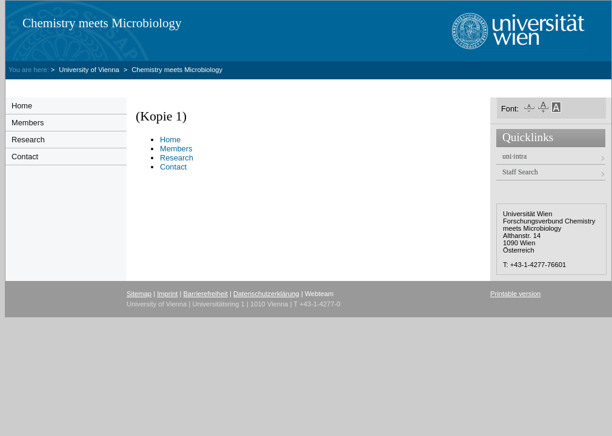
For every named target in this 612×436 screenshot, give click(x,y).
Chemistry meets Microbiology (101, 23)
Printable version (515, 293)
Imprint (167, 293)
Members (28, 122)
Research (28, 139)
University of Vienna (90, 69)
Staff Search (520, 172)
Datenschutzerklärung (266, 293)
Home (22, 105)
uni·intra (514, 156)
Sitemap (139, 293)
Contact (25, 156)
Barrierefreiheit (206, 293)
